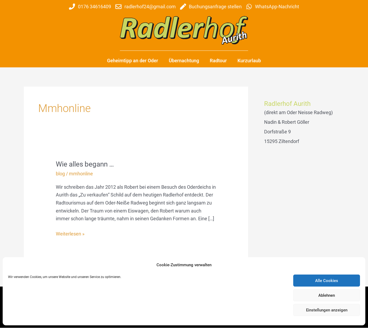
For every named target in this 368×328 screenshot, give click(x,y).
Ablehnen (326, 295)
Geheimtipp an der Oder (132, 60)
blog (60, 173)
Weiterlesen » (70, 233)
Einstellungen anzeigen (326, 310)
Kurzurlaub (249, 60)
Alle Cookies (326, 280)
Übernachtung (184, 60)
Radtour (218, 60)
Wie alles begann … (85, 164)
